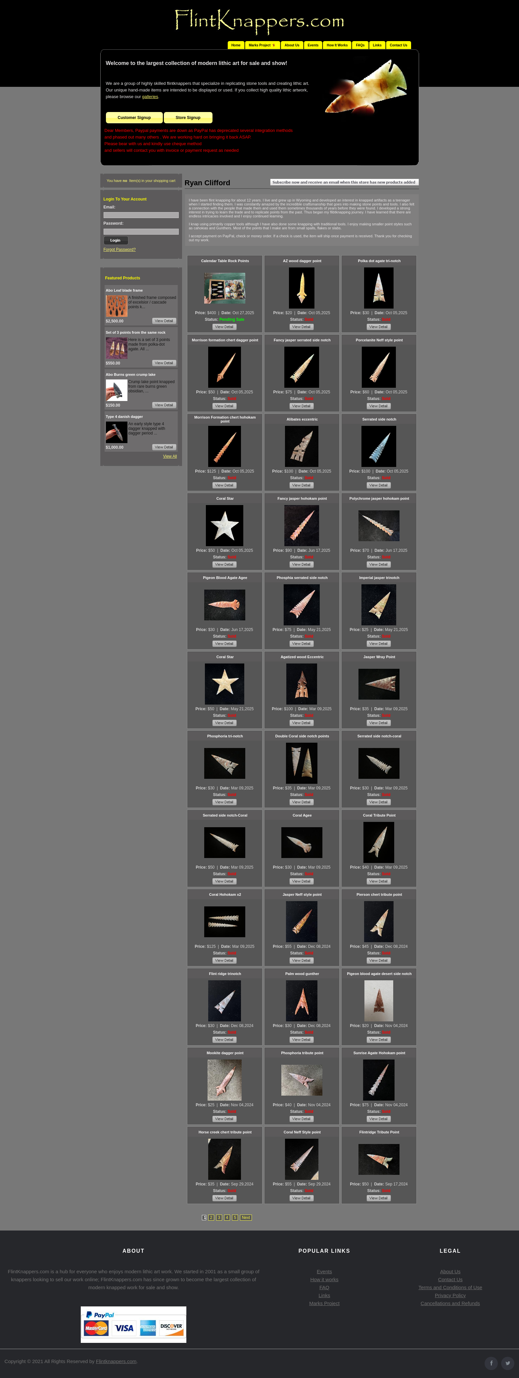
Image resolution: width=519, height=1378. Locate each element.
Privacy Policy (450, 1295)
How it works (324, 1279)
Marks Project (324, 1303)
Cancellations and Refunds (450, 1303)
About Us (292, 45)
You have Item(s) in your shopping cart (141, 181)
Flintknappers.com (116, 1361)
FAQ (324, 1287)
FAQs (360, 45)
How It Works (337, 45)
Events (313, 45)
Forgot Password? (120, 249)
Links (377, 45)
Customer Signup (134, 117)
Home (236, 45)
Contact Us (398, 45)
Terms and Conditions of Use (450, 1287)
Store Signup (188, 117)
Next (246, 1217)
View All (170, 456)
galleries (150, 96)
